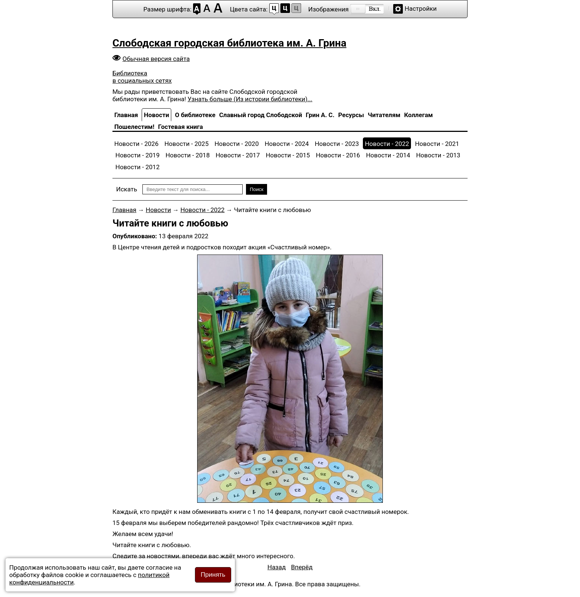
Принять (213, 574)
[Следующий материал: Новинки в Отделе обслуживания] (302, 567)
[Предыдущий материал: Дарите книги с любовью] (276, 567)
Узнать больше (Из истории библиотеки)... (250, 99)
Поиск (256, 189)
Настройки (421, 8)
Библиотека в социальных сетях (142, 76)
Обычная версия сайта (156, 58)
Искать (126, 189)
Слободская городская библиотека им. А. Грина (229, 43)
